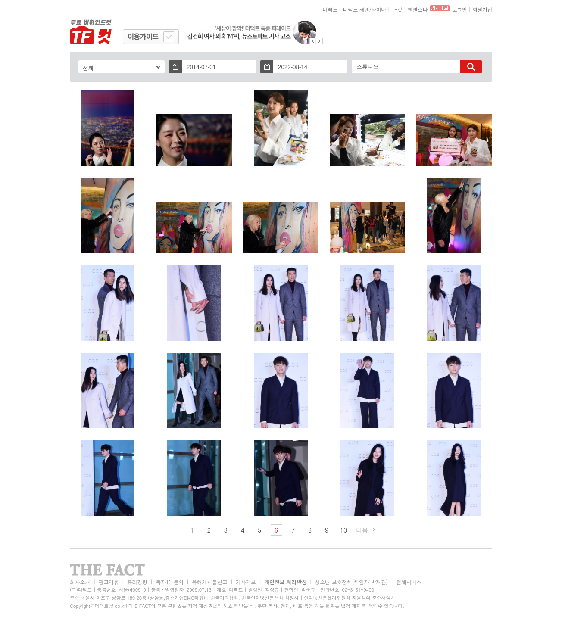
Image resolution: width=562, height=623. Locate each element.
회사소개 (80, 582)
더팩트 (330, 9)
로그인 (459, 9)
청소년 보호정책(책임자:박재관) (351, 582)
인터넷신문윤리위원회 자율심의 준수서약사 (349, 598)
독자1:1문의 (170, 582)
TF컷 (396, 9)
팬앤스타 (418, 9)
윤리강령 (137, 582)
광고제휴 (108, 582)
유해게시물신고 (209, 582)
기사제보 (246, 582)
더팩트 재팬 (356, 9)
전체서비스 (409, 582)
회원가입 (482, 9)
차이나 (378, 9)
